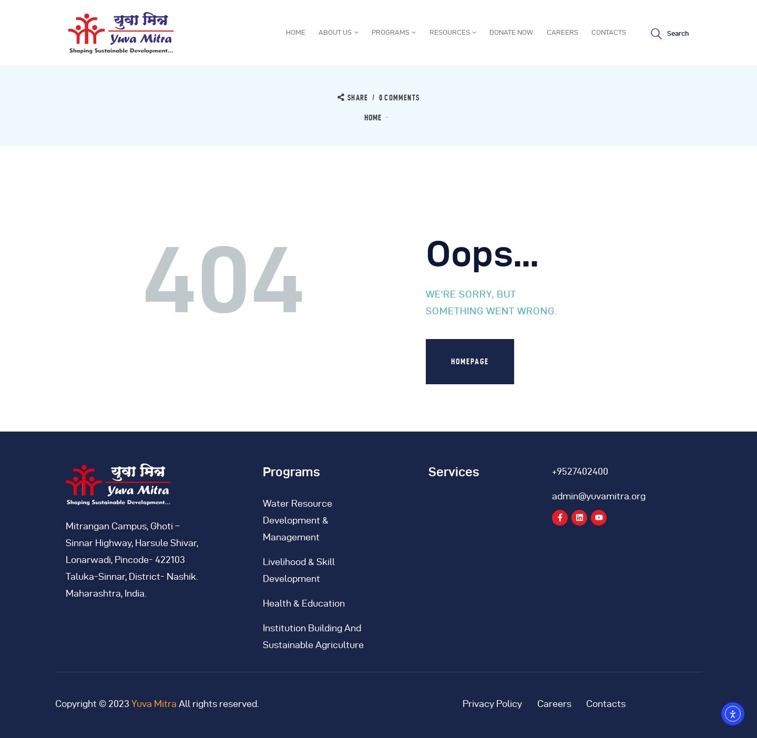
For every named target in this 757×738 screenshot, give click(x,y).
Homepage (470, 361)
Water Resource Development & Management (297, 520)
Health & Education (304, 603)
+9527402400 (580, 471)
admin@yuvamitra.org (599, 496)
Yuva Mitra (154, 704)
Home (373, 117)
